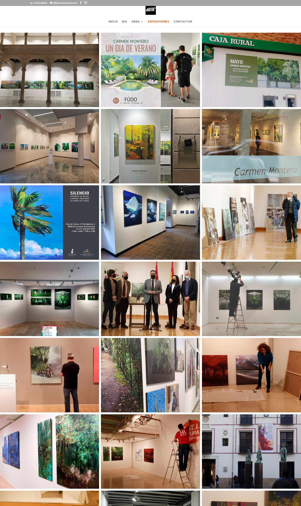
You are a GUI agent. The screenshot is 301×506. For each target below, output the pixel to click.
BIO (124, 21)
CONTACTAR (183, 21)
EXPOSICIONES (158, 21)
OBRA (135, 21)
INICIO (113, 21)
